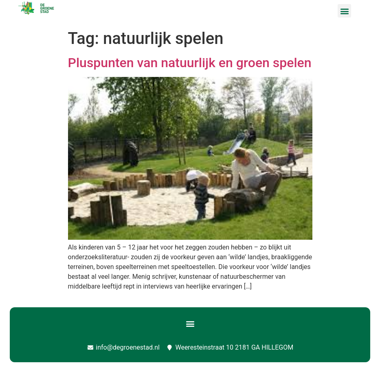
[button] (344, 11)
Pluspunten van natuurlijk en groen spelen (190, 62)
